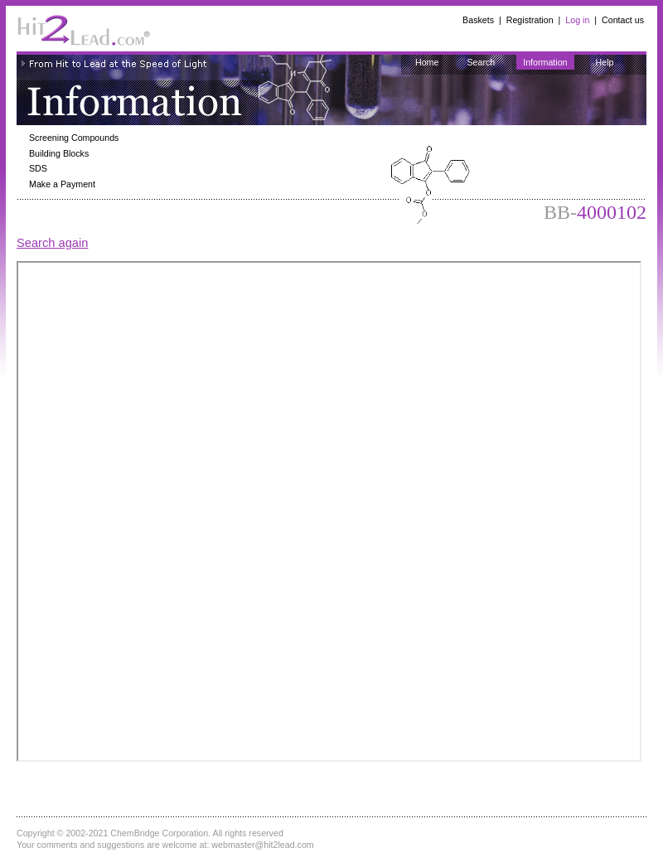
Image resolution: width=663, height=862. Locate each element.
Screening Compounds (74, 138)
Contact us (623, 20)
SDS (38, 168)
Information (545, 62)
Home (426, 62)
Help (605, 62)
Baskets (478, 20)
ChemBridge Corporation (159, 833)
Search (481, 62)
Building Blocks (59, 153)
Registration (530, 20)
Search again (52, 242)
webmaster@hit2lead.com (262, 845)
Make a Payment (62, 184)
